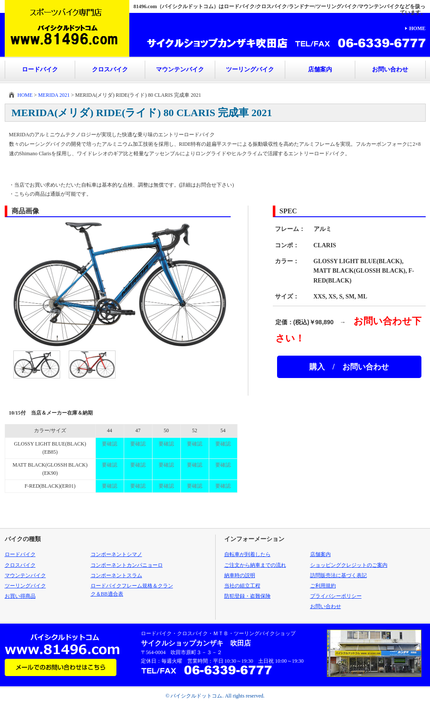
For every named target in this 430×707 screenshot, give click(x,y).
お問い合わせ (390, 69)
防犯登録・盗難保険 (247, 596)
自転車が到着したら (247, 554)
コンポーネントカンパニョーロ (127, 565)
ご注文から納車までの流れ (255, 565)
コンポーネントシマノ (116, 554)
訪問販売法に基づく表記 (338, 575)
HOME (417, 28)
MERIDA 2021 (54, 95)
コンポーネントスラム (116, 575)
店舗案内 (320, 69)
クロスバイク (110, 69)
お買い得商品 (20, 596)
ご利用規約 (323, 586)
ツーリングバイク (250, 69)
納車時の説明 (239, 575)
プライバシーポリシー (336, 596)
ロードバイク (40, 69)
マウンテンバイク (180, 69)
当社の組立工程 (242, 586)
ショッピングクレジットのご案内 (348, 565)
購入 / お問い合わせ (349, 367)
